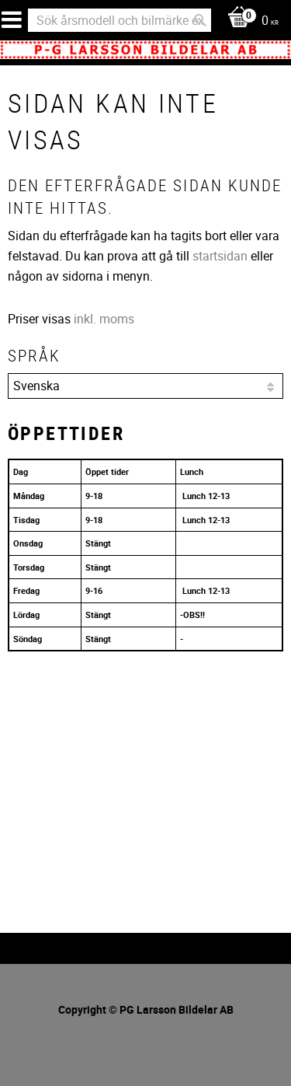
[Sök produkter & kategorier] (119, 20)
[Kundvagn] (249, 21)
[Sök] (200, 20)
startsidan (220, 255)
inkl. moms (104, 318)
